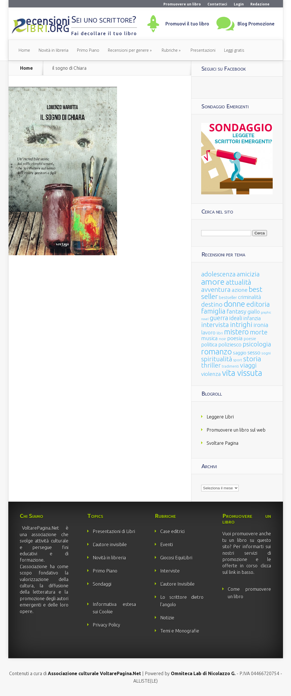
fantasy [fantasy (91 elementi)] (236, 311)
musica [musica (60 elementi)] (209, 338)
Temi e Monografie (179, 630)
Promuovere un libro (182, 4)
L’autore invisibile (110, 544)
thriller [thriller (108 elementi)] (211, 365)
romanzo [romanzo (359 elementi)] (216, 351)
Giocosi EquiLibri (176, 557)
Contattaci (217, 4)
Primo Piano (88, 50)
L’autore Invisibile (177, 584)
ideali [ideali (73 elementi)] (235, 318)
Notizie (167, 617)
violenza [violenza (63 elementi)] (211, 374)
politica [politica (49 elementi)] (209, 344)
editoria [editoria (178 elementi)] (258, 304)
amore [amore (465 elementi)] (213, 281)
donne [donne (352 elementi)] (234, 304)
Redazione (260, 4)
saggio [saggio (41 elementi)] (239, 352)
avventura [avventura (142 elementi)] (216, 289)
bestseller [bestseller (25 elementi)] (228, 297)
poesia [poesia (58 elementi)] (235, 338)
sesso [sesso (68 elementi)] (254, 352)
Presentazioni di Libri (114, 531)
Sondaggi (102, 584)
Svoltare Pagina (222, 443)
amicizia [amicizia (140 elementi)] (248, 274)
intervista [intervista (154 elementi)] (215, 324)
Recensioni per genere (128, 50)
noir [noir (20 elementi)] (222, 338)
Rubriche (170, 50)
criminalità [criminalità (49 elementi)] (249, 297)
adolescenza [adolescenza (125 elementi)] (218, 274)
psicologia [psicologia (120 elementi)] (257, 344)
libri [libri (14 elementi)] (220, 333)
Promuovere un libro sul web (236, 429)
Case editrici (172, 531)
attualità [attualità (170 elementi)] (238, 282)
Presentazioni (203, 50)
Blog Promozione (255, 23)
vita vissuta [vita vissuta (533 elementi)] (242, 373)
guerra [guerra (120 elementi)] (219, 317)
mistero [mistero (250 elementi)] (236, 332)
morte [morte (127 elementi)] (259, 332)
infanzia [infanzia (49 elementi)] (252, 318)
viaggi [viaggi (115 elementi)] (248, 365)
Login (239, 4)
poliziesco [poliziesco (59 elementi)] (229, 344)
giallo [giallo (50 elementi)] (254, 311)
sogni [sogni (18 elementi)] (266, 353)
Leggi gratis (234, 50)
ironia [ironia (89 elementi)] (261, 325)
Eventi (166, 544)
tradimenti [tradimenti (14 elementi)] (230, 366)
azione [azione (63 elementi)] (240, 290)
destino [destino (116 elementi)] (212, 304)
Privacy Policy (106, 624)
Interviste (170, 570)
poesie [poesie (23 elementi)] (250, 338)
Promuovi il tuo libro (187, 23)
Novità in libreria (53, 50)
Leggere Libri (220, 416)
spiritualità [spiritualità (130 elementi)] (216, 358)
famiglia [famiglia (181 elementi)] (213, 311)
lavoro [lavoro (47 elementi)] (208, 332)
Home (24, 50)
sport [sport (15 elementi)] (237, 360)
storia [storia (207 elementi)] (252, 359)
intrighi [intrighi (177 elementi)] (241, 324)
